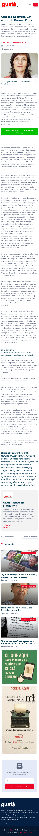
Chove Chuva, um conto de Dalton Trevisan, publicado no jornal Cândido (18, 353)
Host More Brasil (26, 832)
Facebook (7, 527)
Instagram (7, 525)
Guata (12, 830)
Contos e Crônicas (30, 537)
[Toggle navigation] (35, 4)
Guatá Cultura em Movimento (14, 42)
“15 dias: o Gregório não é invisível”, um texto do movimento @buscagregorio (19, 577)
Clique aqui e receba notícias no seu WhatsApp (19, 132)
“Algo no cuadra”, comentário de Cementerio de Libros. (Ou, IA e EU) (18, 642)
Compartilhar (7, 49)
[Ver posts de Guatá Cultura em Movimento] (8, 496)
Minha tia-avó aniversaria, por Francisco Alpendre (16, 608)
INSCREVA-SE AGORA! (19, 787)
